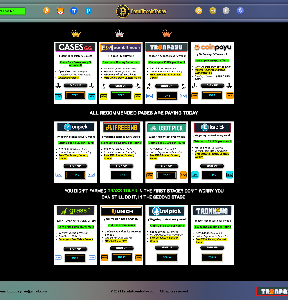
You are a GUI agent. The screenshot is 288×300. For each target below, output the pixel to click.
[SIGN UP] (75, 85)
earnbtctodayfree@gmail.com (23, 291)
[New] (58, 96)
